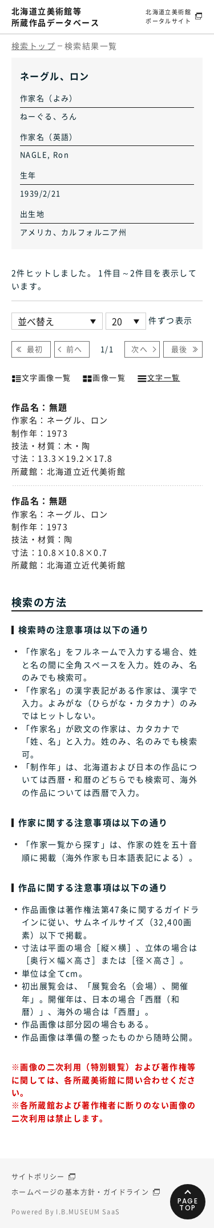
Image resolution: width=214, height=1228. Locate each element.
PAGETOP (188, 1204)
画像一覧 (104, 376)
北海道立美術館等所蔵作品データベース (55, 16)
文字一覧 (158, 376)
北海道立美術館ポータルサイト (168, 16)
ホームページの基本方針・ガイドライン (80, 1192)
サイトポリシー (38, 1177)
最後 (179, 348)
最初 (35, 348)
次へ (139, 348)
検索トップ (33, 45)
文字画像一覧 (41, 376)
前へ (74, 348)
